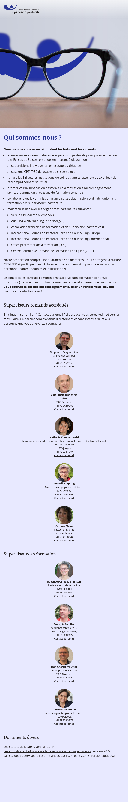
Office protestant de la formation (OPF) (38, 245)
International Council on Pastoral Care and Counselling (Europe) (56, 233)
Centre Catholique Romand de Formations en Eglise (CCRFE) (53, 251)
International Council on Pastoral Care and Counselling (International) (60, 239)
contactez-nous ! (30, 291)
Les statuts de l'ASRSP (19, 747)
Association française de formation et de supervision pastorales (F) (58, 227)
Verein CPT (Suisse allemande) (32, 215)
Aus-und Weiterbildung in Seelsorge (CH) (40, 221)
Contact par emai (63, 498)
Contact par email (64, 366)
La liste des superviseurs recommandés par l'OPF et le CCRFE (47, 756)
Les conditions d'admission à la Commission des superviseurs (47, 751)
